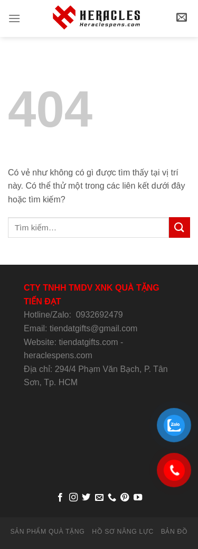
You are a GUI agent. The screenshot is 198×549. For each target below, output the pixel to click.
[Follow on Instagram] (73, 498)
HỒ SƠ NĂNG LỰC (123, 531)
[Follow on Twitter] (86, 498)
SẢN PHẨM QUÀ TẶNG (47, 531)
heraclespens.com (58, 355)
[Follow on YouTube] (138, 498)
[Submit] (179, 227)
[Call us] (112, 498)
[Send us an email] (99, 498)
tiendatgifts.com (88, 342)
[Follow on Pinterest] (124, 498)
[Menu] (14, 18)
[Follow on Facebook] (60, 498)
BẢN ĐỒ (174, 531)
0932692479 (99, 314)
